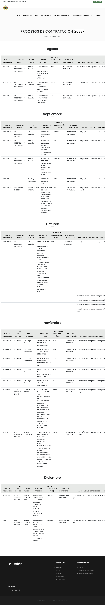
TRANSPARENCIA (46, 15)
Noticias (57, 574)
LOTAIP (80, 567)
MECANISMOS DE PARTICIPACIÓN (82, 15)
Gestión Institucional (85, 574)
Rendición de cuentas (85, 571)
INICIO (18, 15)
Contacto (97, 2)
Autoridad (58, 567)
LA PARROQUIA (27, 15)
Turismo (98, 15)
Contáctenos (59, 580)
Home (45, 36)
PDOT (57, 571)
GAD (36, 15)
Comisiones (59, 577)
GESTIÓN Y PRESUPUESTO (61, 15)
